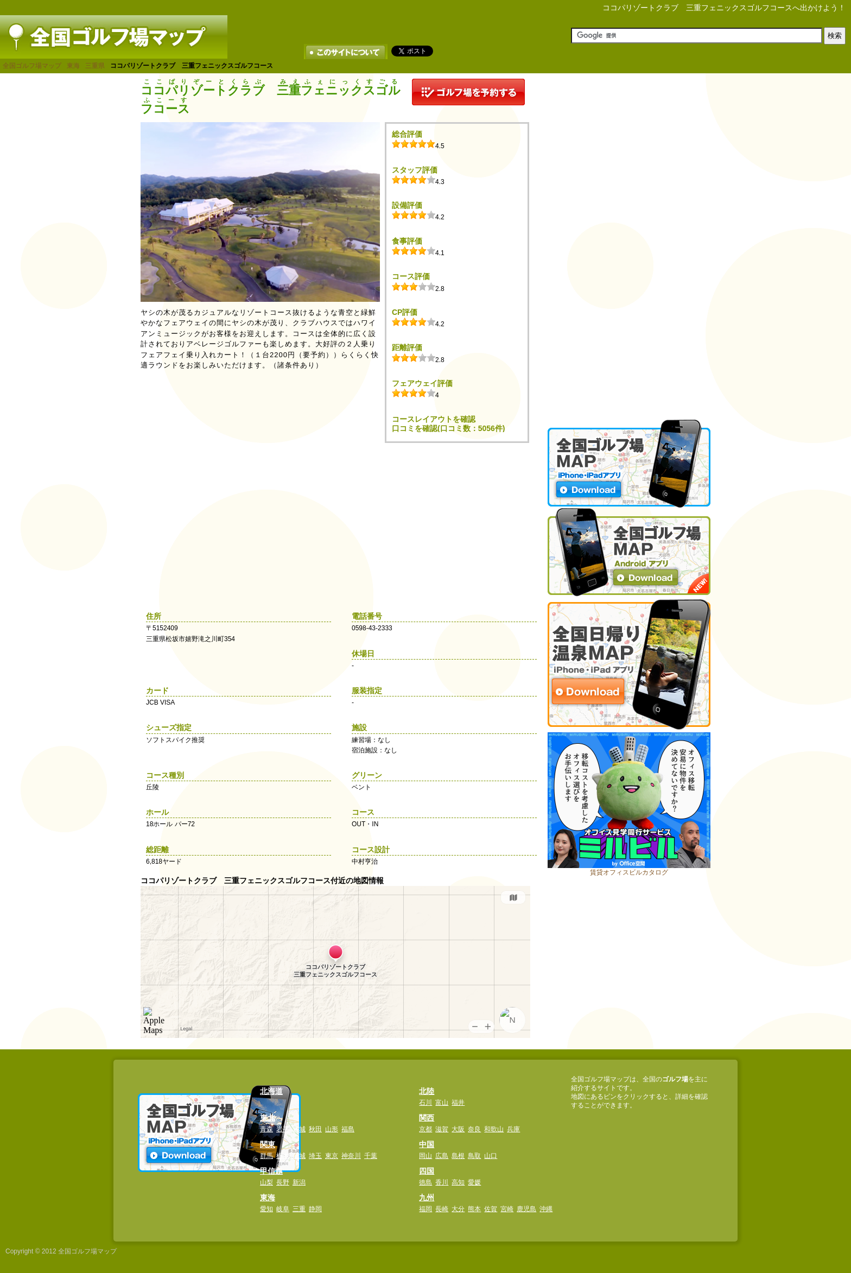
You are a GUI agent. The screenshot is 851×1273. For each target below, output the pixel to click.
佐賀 (490, 1209)
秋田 (315, 1129)
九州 (426, 1197)
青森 (266, 1129)
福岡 (425, 1209)
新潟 (299, 1182)
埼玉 (315, 1156)
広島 (441, 1156)
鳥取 (474, 1156)
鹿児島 (526, 1209)
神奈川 (351, 1156)
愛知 (266, 1209)
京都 (425, 1129)
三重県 (95, 65)
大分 (458, 1209)
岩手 (282, 1129)
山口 (490, 1156)
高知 (458, 1182)
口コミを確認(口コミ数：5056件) (448, 428)
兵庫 (513, 1129)
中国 (426, 1144)
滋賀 (441, 1129)
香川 (441, 1182)
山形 (331, 1129)
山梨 (266, 1182)
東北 (267, 1117)
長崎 (441, 1209)
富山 (441, 1102)
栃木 (282, 1156)
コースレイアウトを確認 (433, 419)
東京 (331, 1156)
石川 (425, 1102)
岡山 (425, 1156)
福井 (458, 1102)
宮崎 (506, 1209)
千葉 (370, 1156)
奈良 (474, 1129)
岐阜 (282, 1209)
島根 (458, 1156)
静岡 (315, 1209)
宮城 (299, 1129)
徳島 (425, 1182)
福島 (347, 1129)
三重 (299, 1209)
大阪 (458, 1129)
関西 (426, 1117)
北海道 (271, 1091)
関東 (267, 1144)
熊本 (474, 1209)
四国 (426, 1171)
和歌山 (494, 1129)
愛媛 (474, 1182)
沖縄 (545, 1209)
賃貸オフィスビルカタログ (629, 872)
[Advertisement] (629, 241)
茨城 (299, 1156)
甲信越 (271, 1171)
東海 (73, 65)
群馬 (266, 1156)
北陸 (426, 1091)
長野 (282, 1182)
